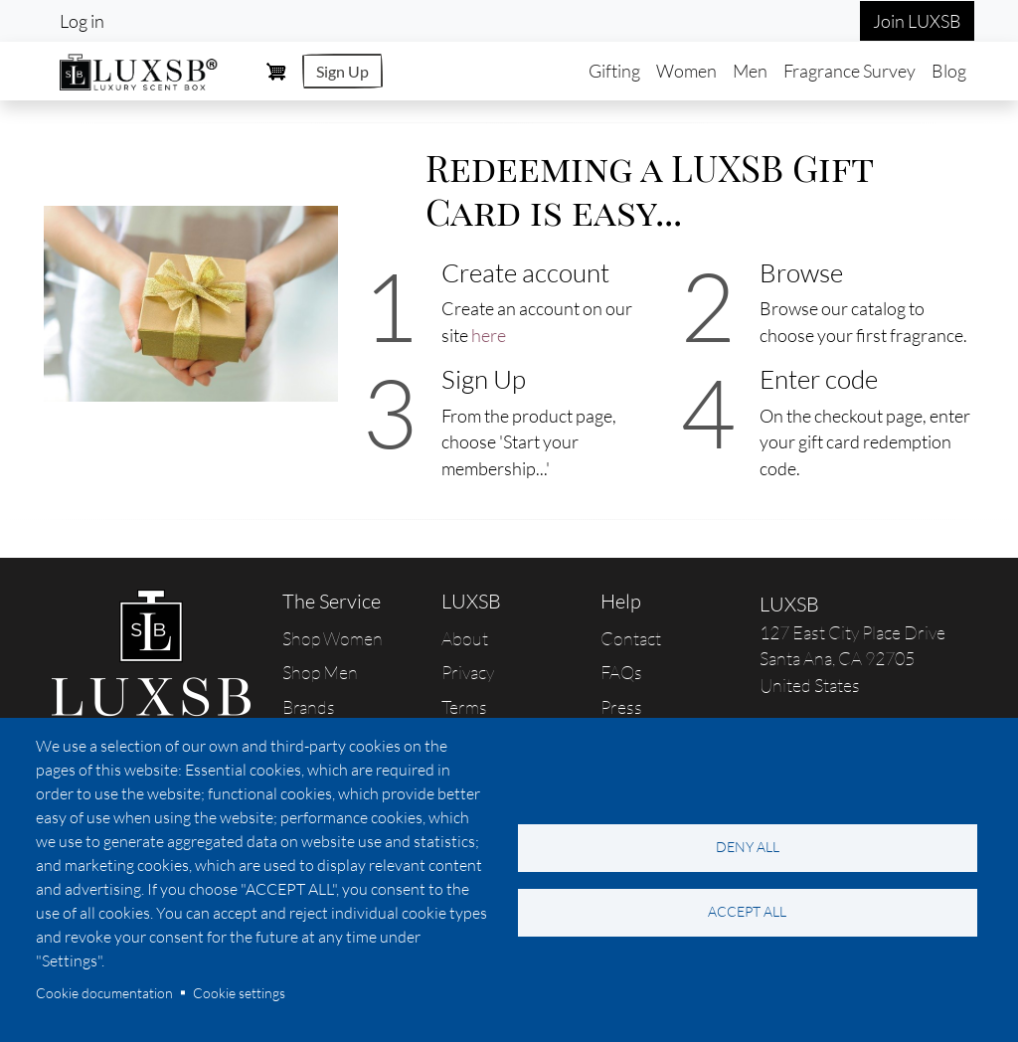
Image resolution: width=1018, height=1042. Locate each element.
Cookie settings (239, 992)
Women (686, 71)
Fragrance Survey (849, 71)
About (464, 638)
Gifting (614, 71)
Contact (630, 638)
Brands (308, 707)
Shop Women (332, 638)
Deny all (747, 846)
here (488, 335)
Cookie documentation (104, 992)
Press (621, 707)
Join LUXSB (917, 21)
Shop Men (320, 672)
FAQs (621, 672)
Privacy (467, 672)
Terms (464, 707)
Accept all (747, 911)
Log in (82, 21)
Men (750, 71)
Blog (949, 71)
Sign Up (342, 71)
